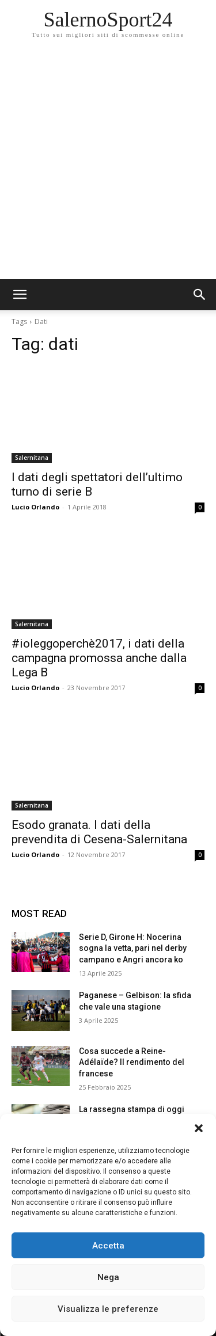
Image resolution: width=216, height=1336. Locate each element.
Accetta (108, 1245)
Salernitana (31, 458)
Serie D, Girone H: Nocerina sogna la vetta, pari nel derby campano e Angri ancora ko (133, 948)
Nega (108, 1277)
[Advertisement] (108, 165)
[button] (198, 1128)
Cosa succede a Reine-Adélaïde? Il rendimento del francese (131, 1062)
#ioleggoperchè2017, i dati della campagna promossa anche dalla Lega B (99, 658)
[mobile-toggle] (19, 294)
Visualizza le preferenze (108, 1309)
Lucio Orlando (35, 507)
